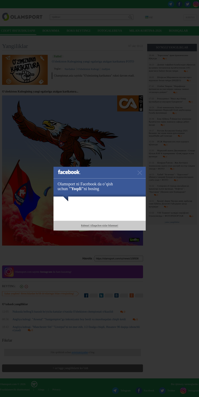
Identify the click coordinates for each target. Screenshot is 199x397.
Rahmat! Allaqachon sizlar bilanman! (99, 225)
